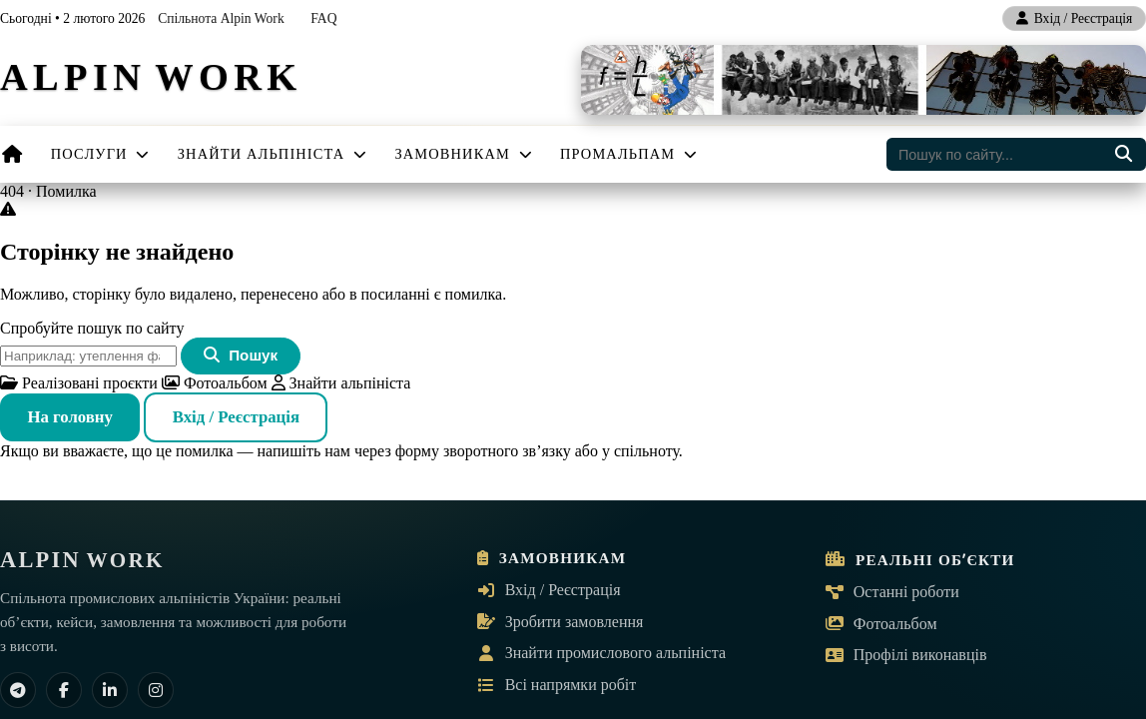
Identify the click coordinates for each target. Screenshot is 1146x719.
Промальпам (629, 154)
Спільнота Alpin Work (221, 18)
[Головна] (13, 155)
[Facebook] (64, 690)
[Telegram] (18, 690)
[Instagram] (156, 690)
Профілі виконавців (906, 654)
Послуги (101, 154)
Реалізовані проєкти (79, 382)
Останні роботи (892, 591)
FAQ (323, 18)
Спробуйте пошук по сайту (92, 328)
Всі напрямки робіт (557, 684)
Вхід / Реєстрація (236, 416)
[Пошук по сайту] (1123, 155)
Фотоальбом (215, 382)
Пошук (241, 355)
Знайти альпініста (273, 154)
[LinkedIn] (110, 690)
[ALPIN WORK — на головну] (150, 80)
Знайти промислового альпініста (601, 652)
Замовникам (463, 154)
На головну (70, 416)
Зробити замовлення (560, 621)
